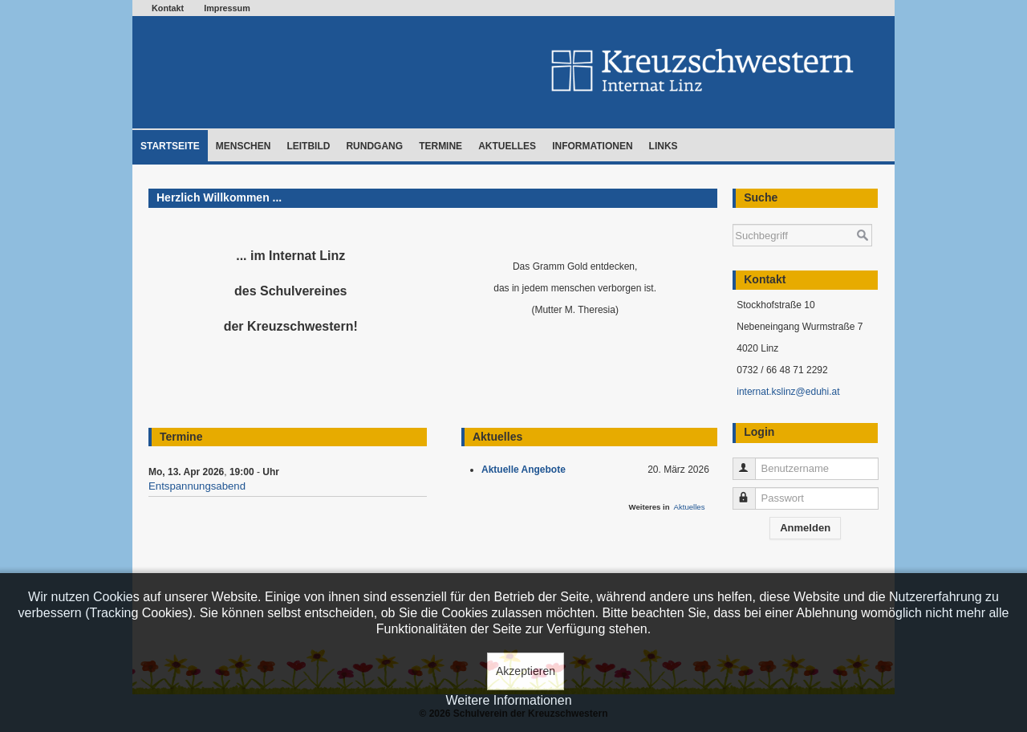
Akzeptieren (525, 671)
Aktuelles (507, 146)
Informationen (592, 146)
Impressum (227, 8)
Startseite (170, 146)
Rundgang (374, 146)
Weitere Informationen (508, 700)
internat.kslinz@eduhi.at (788, 391)
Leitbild (308, 146)
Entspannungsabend (197, 486)
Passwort (751, 491)
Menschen (243, 146)
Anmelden (805, 528)
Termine (440, 146)
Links (663, 146)
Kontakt (168, 8)
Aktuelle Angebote (526, 469)
